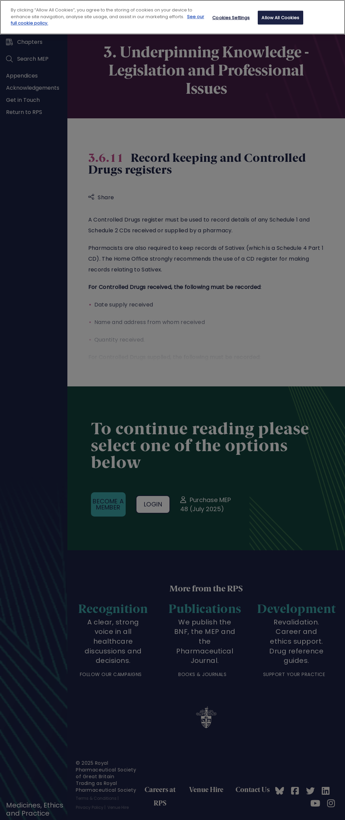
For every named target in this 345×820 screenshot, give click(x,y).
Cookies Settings (231, 17)
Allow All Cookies (280, 17)
